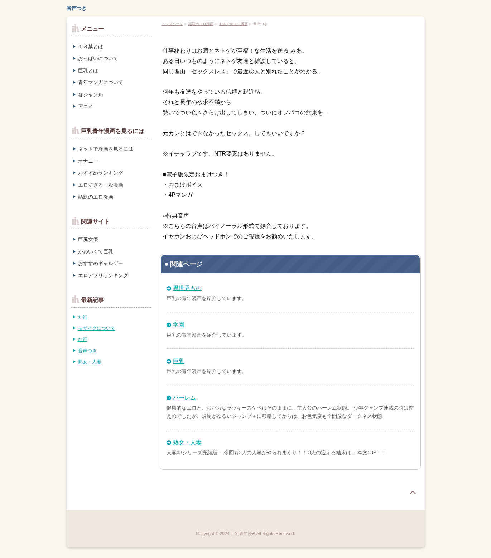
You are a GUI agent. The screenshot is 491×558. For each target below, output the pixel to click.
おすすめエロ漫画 (233, 24)
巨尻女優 (88, 239)
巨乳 (178, 361)
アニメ (85, 106)
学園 (178, 325)
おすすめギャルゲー (100, 263)
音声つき (77, 8)
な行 (82, 339)
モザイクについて (96, 328)
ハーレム (184, 398)
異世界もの (187, 288)
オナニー (88, 161)
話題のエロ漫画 (200, 24)
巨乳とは (88, 70)
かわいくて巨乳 (95, 251)
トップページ (172, 24)
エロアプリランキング (103, 275)
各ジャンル (90, 94)
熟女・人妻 (187, 442)
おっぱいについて (98, 58)
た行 (82, 317)
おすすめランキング (100, 173)
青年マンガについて (100, 82)
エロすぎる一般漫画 (100, 185)
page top (412, 492)
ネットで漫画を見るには (105, 149)
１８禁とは (90, 46)
